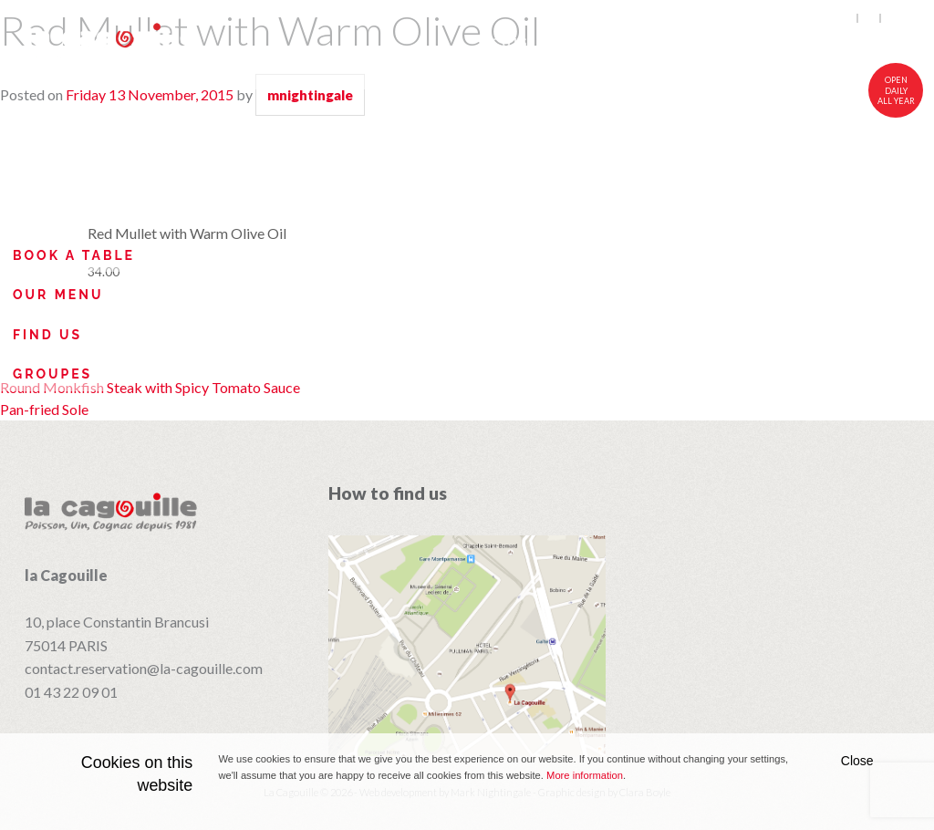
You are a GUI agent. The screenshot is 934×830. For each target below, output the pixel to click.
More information (584, 775)
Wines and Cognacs (732, 43)
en (846, 18)
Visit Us (877, 43)
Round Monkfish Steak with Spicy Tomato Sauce (150, 387)
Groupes (52, 374)
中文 (896, 18)
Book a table (74, 255)
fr (870, 18)
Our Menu (58, 294)
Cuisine (524, 43)
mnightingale (310, 95)
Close (857, 760)
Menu (600, 43)
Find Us (47, 334)
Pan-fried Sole (44, 409)
